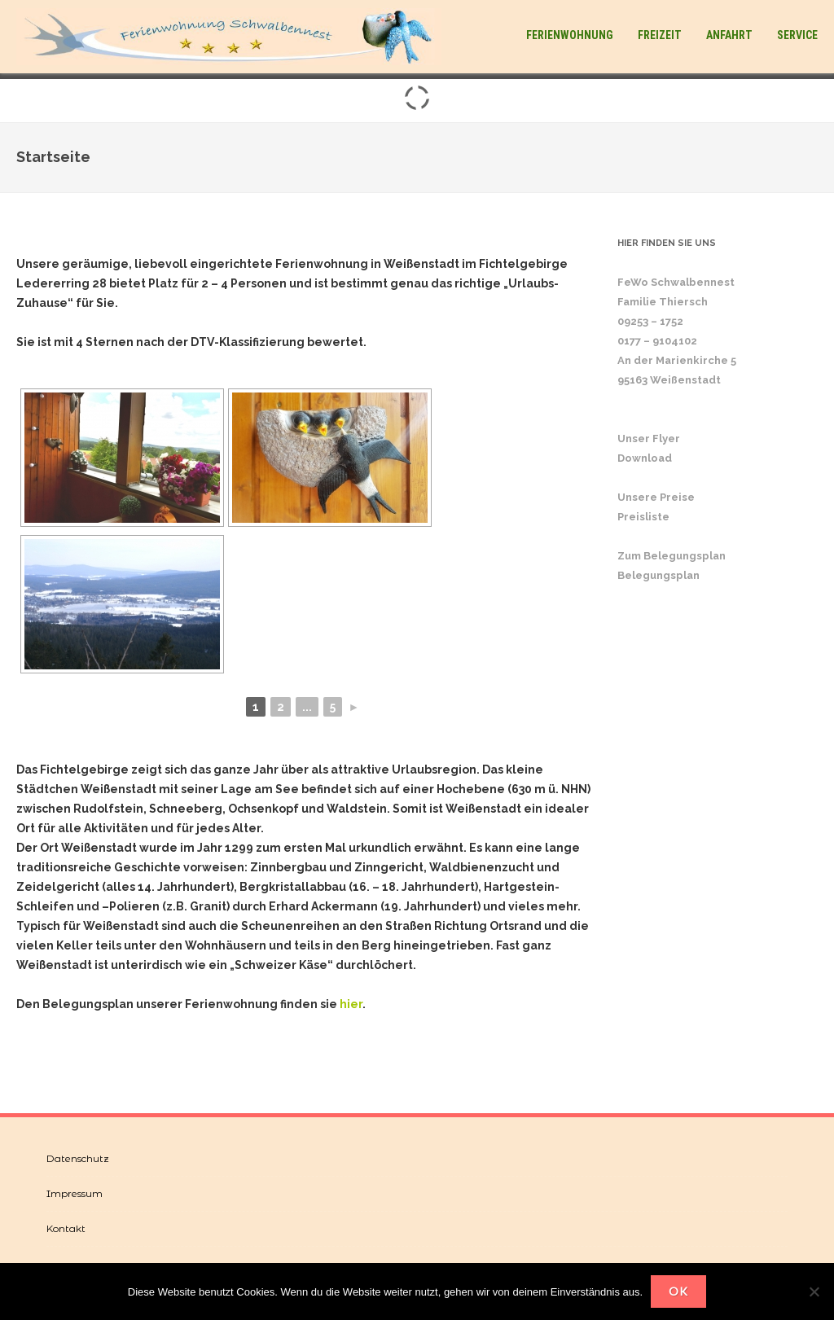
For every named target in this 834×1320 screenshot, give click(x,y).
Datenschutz (77, 1158)
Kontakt (66, 1228)
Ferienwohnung (569, 35)
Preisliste (643, 517)
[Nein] (813, 1291)
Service (797, 35)
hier (351, 1004)
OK (678, 1291)
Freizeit (660, 35)
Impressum (74, 1193)
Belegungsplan (658, 575)
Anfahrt (729, 35)
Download (644, 458)
